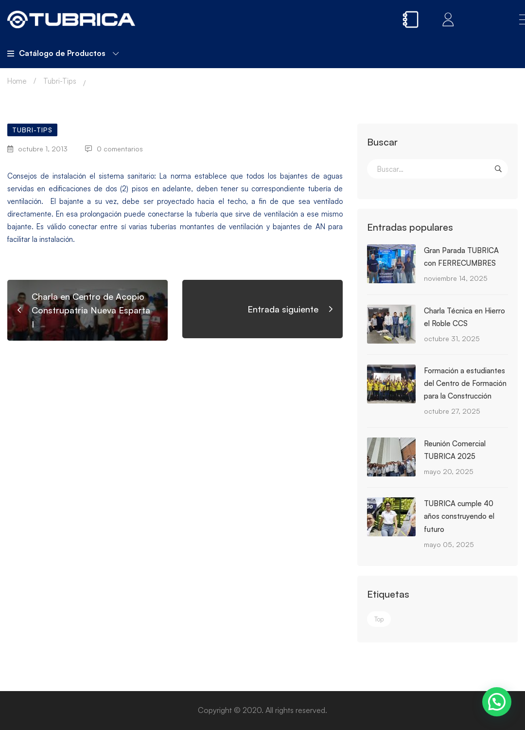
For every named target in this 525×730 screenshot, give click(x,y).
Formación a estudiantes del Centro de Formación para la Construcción (465, 383)
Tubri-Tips (59, 81)
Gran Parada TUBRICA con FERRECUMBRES (461, 257)
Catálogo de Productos (63, 53)
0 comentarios (114, 149)
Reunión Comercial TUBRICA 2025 (455, 450)
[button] (496, 701)
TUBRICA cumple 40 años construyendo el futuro (459, 516)
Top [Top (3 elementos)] (379, 619)
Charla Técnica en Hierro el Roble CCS (464, 317)
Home (17, 81)
